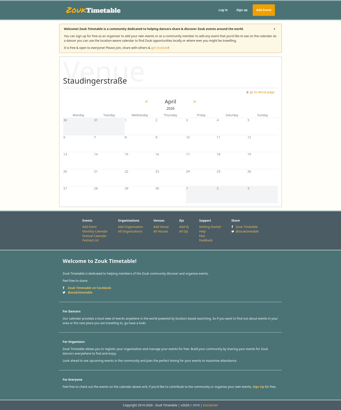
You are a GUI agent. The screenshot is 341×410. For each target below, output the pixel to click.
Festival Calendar (94, 236)
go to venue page (260, 92)
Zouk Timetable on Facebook (89, 288)
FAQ (202, 236)
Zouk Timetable (247, 227)
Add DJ (184, 227)
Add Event (263, 10)
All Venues (161, 231)
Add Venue (161, 227)
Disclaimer (210, 405)
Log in (223, 10)
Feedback (206, 240)
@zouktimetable (247, 231)
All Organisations (130, 231)
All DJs (183, 231)
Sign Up (258, 387)
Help (202, 231)
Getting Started (210, 227)
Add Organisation (130, 227)
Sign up (241, 10)
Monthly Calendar (95, 231)
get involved (160, 48)
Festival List (90, 240)
